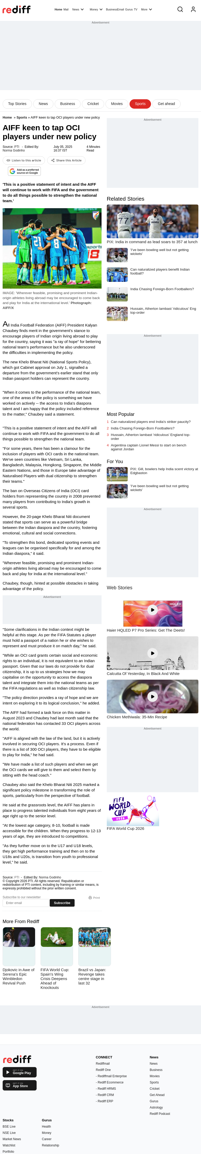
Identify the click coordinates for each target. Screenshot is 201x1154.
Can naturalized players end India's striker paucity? (151, 422)
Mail (65, 9)
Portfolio (8, 1151)
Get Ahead (157, 1095)
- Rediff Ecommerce (110, 1082)
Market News (12, 1139)
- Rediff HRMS (106, 1089)
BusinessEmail (115, 9)
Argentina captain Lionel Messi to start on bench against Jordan (148, 447)
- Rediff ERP (104, 1101)
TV (135, 9)
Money (96, 9)
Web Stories (119, 587)
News (78, 9)
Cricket (93, 104)
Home (58, 9)
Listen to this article (24, 160)
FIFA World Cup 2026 (125, 828)
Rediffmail (103, 1063)
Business (67, 104)
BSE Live (9, 1126)
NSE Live (9, 1133)
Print (94, 898)
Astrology (156, 1107)
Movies (116, 104)
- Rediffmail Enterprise (111, 1076)
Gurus (129, 9)
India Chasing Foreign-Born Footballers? (143, 428)
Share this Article (66, 160)
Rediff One (103, 1070)
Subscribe (62, 903)
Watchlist (9, 1145)
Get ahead (166, 104)
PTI (16, 147)
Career (47, 1139)
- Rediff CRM (105, 1095)
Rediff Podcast (160, 1114)
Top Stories (17, 104)
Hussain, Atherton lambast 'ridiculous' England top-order (151, 437)
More (146, 9)
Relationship (50, 1145)
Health (46, 1126)
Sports (140, 104)
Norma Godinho (14, 150)
